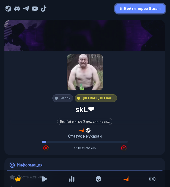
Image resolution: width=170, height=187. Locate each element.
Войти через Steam (140, 8)
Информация (26, 165)
